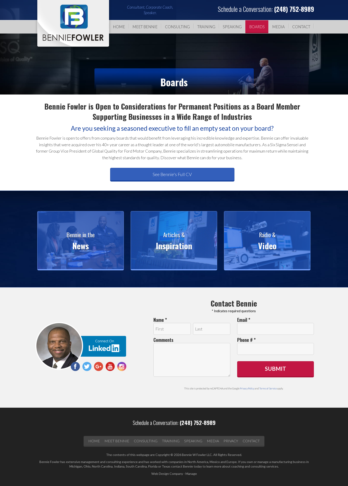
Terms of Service (268, 388)
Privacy (231, 441)
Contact (301, 26)
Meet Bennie (144, 26)
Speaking (232, 26)
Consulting (177, 26)
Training (206, 26)
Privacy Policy (247, 388)
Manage (191, 474)
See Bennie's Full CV (172, 174)
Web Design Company (167, 474)
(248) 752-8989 (294, 9)
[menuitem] (118, 26)
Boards (257, 26)
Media (278, 26)
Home (119, 26)
